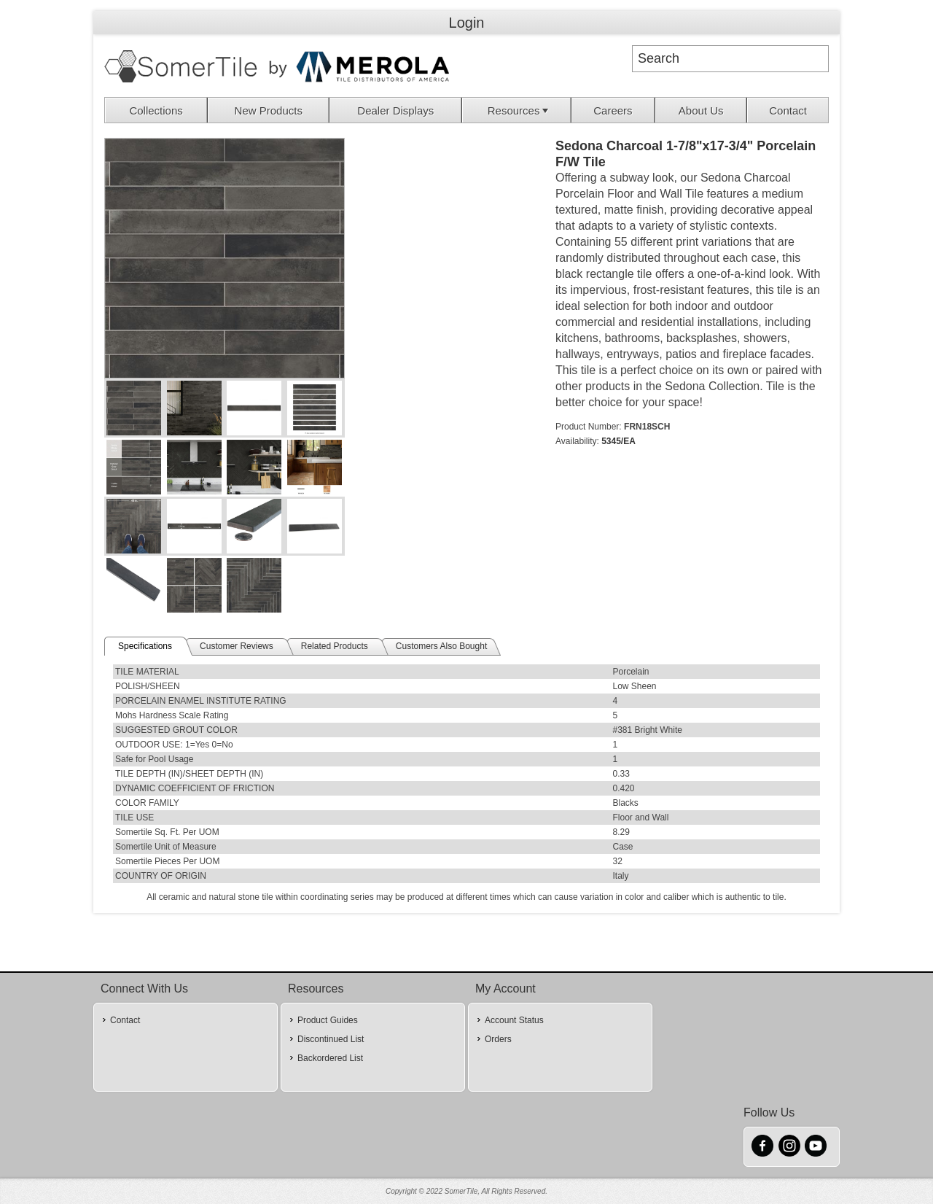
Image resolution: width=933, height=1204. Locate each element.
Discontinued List (330, 1039)
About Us (701, 110)
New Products (268, 110)
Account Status (514, 1020)
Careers (612, 110)
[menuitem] (156, 110)
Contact (788, 110)
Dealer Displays (395, 110)
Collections (155, 110)
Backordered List (330, 1058)
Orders (498, 1039)
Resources (520, 110)
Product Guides (327, 1020)
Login (467, 23)
